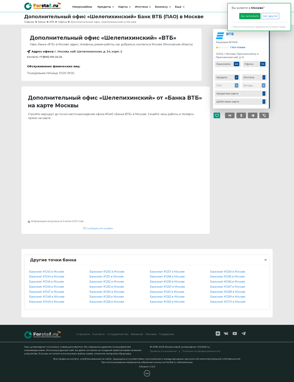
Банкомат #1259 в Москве (167, 281)
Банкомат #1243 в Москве (46, 271)
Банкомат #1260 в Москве (167, 286)
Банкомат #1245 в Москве (46, 281)
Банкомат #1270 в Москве (228, 301)
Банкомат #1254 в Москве (106, 291)
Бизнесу (161, 6)
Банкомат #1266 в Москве (227, 281)
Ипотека (141, 6)
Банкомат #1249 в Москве (46, 301)
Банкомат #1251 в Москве (106, 276)
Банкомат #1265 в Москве (227, 276)
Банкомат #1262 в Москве (167, 296)
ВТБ (230, 34)
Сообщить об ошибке (98, 228)
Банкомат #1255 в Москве (106, 296)
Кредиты (104, 6)
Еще (178, 6)
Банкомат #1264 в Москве (227, 271)
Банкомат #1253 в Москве (106, 286)
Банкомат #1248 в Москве (46, 296)
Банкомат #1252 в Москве (106, 281)
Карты (123, 6)
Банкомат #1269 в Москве (227, 296)
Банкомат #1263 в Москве (167, 301)
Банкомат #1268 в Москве (227, 291)
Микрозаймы (82, 6)
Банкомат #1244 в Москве (46, 276)
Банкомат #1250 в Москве (106, 271)
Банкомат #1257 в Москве (167, 271)
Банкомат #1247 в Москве (46, 291)
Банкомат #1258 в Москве (167, 276)
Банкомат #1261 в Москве (167, 291)
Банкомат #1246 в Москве (46, 286)
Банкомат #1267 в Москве (227, 286)
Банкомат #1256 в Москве (106, 301)
